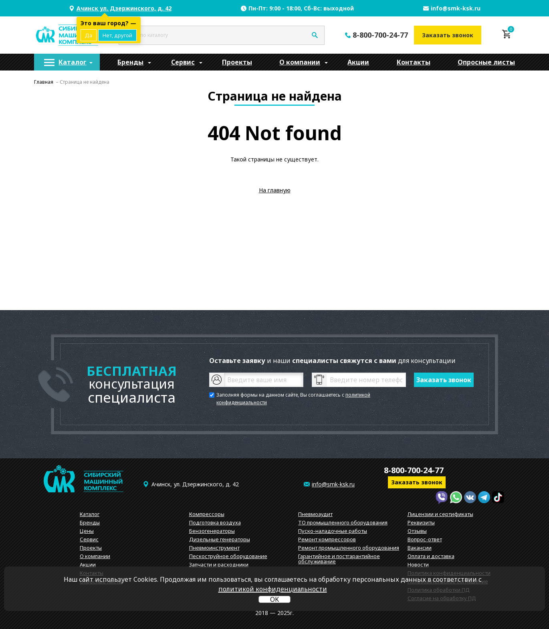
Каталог (73, 62)
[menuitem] (67, 62)
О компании (299, 62)
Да (88, 35)
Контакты (413, 62)
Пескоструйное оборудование (228, 556)
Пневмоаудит (315, 514)
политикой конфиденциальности (272, 589)
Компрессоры (206, 514)
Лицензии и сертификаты (440, 514)
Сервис (183, 62)
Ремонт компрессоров (327, 539)
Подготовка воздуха (215, 522)
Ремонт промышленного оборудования (348, 547)
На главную (275, 190)
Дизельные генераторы (219, 539)
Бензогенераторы (212, 530)
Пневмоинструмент (214, 547)
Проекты (237, 62)
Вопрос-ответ (425, 539)
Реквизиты (421, 522)
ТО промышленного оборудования (343, 522)
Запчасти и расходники (218, 564)
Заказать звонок (447, 35)
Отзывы (417, 530)
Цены (87, 530)
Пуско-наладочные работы (332, 530)
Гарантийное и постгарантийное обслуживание (339, 558)
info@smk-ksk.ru (455, 8)
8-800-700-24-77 (380, 35)
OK (274, 599)
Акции (358, 62)
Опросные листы (486, 62)
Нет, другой (117, 35)
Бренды (130, 62)
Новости (418, 564)
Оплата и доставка (431, 556)
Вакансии (420, 547)
